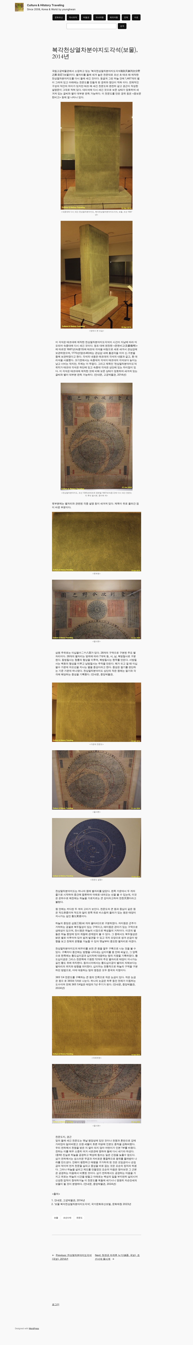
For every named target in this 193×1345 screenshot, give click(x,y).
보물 (56, 1217)
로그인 (55, 1304)
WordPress (34, 1328)
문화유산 (59, 17)
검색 (122, 26)
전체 (126, 17)
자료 (136, 17)
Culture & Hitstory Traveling (45, 5)
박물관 (86, 17)
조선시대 (67, 1217)
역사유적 (73, 17)
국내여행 (100, 17)
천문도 (79, 1217)
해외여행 (114, 17)
